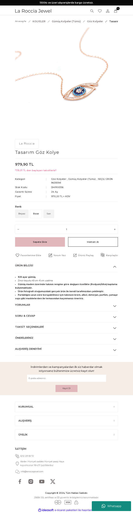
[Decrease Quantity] (18, 229)
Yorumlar (22, 304)
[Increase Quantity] (114, 229)
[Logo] (33, 11)
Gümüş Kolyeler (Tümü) (82, 179)
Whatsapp (111, 506)
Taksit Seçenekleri (29, 326)
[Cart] (115, 11)
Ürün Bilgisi (24, 265)
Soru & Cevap (25, 315)
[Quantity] (66, 229)
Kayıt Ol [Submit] (66, 388)
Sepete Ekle (40, 242)
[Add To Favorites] (28, 255)
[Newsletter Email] (66, 378)
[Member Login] (107, 11)
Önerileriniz (24, 337)
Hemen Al (93, 242)
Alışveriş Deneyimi (28, 348)
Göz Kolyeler (58, 179)
